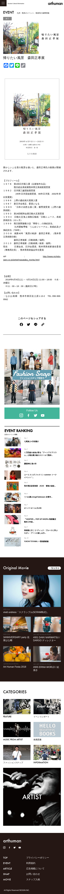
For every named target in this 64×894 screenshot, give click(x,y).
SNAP (6, 874)
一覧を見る (54, 568)
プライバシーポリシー (37, 857)
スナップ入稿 (33, 879)
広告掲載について (35, 868)
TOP (5, 857)
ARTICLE (7, 868)
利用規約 (30, 863)
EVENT (6, 863)
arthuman (55, 3)
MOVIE (7, 879)
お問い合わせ (33, 874)
